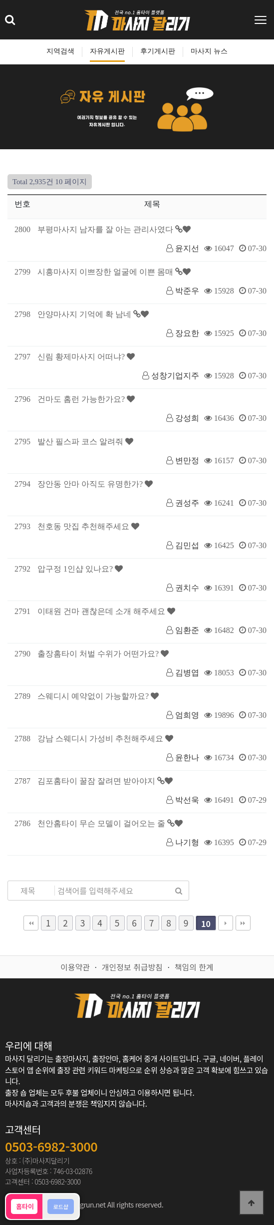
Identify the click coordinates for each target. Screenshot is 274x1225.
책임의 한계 (194, 967)
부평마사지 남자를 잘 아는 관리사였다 (106, 229)
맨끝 (243, 923)
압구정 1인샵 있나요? (76, 569)
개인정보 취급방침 (132, 967)
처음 (30, 923)
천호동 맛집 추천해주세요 (84, 526)
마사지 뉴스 (209, 51)
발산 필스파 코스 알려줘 (81, 441)
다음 (225, 923)
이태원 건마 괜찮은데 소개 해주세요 (102, 611)
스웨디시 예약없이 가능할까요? (94, 696)
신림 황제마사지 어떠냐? (82, 356)
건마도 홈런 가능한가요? (82, 399)
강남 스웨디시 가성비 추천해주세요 (101, 738)
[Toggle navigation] (261, 19)
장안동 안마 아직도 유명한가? (91, 484)
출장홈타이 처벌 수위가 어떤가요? (99, 653)
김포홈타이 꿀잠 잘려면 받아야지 (97, 781)
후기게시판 (157, 51)
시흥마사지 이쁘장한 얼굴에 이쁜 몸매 (106, 272)
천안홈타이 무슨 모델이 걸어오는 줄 (102, 823)
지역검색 (60, 51)
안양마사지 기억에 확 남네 (85, 314)
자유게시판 (107, 51)
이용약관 (75, 967)
